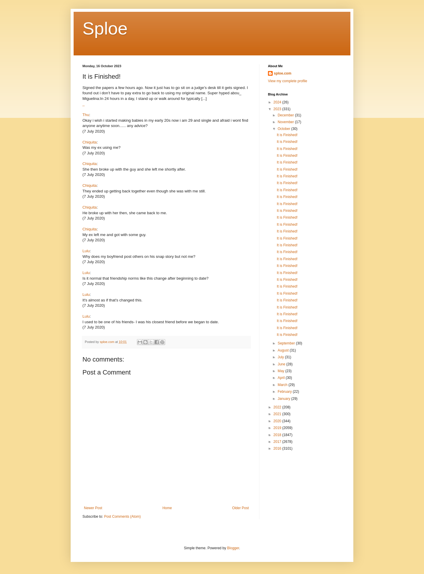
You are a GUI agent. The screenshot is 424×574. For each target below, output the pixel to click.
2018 (278, 435)
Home (167, 508)
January (284, 399)
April (282, 378)
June (282, 364)
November (286, 122)
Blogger (233, 548)
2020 (278, 421)
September (287, 343)
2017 (278, 442)
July (281, 357)
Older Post (240, 508)
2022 (278, 407)
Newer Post (93, 508)
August (284, 350)
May (281, 371)
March (283, 385)
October (284, 129)
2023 (278, 109)
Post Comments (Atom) (122, 516)
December (286, 115)
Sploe (104, 28)
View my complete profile (287, 81)
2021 (278, 414)
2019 (278, 428)
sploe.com (282, 73)
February (285, 392)
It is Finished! (287, 135)
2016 (278, 448)
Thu (85, 115)
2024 (278, 102)
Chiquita (89, 142)
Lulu (86, 251)
